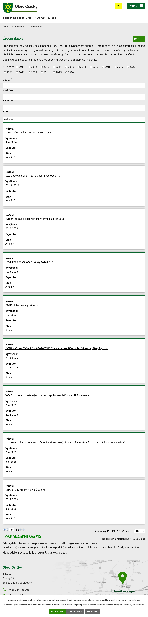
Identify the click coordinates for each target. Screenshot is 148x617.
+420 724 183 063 (44, 17)
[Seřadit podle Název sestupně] (11, 80)
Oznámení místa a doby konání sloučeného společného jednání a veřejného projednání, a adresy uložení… (68, 442)
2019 (120, 66)
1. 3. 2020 (10, 314)
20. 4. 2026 (11, 414)
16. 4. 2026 (11, 367)
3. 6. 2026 (10, 508)
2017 (95, 66)
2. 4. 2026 (10, 405)
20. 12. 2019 (12, 185)
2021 (9, 72)
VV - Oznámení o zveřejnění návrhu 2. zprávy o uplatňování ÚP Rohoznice (49, 395)
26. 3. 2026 (11, 357)
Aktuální (10, 157)
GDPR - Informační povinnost (24, 305)
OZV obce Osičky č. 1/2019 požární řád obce (33, 175)
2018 (108, 66)
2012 (34, 66)
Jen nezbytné (75, 611)
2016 (83, 66)
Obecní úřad (18, 26)
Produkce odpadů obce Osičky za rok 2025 (32, 262)
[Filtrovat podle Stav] (74, 119)
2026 (71, 72)
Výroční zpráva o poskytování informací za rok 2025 (37, 218)
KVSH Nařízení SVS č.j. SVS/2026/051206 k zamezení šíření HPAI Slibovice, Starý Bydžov (59, 348)
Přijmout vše (57, 611)
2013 (46, 66)
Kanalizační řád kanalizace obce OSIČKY (31, 132)
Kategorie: (8, 66)
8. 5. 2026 (10, 461)
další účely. (137, 600)
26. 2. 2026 (11, 228)
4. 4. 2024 (10, 142)
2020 (132, 66)
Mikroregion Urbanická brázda (48, 552)
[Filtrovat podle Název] (74, 85)
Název (6, 80)
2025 (59, 72)
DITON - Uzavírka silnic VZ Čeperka (28, 489)
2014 (58, 66)
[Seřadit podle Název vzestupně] (11, 78)
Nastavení (92, 611)
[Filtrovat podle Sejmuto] (74, 108)
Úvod (5, 26)
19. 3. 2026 (11, 271)
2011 (22, 66)
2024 (46, 72)
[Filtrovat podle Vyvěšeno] (74, 97)
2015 (71, 66)
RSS (139, 39)
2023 (34, 72)
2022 (22, 72)
